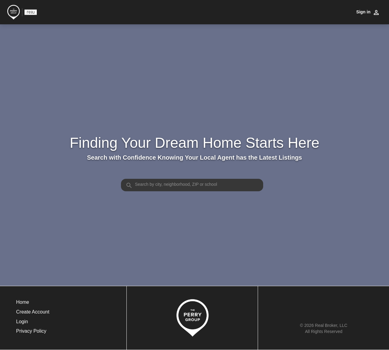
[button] (32, 323)
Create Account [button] (32, 311)
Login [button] (22, 321)
